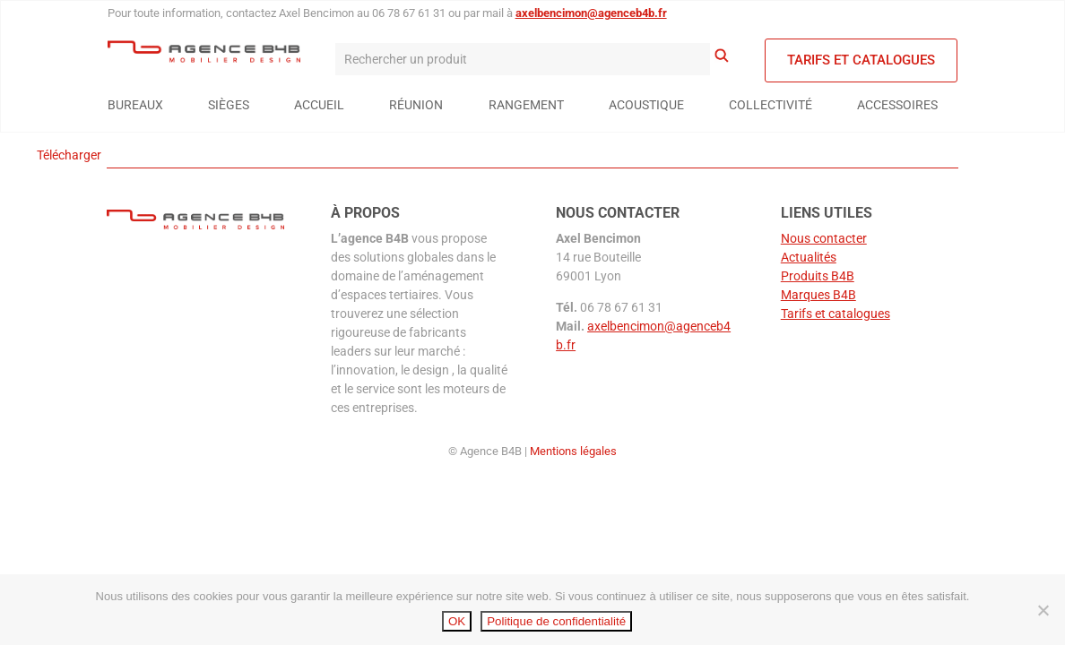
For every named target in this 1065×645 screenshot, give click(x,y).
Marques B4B (818, 295)
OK (456, 621)
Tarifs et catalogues (861, 60)
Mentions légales (573, 451)
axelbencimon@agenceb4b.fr (591, 13)
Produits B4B (817, 276)
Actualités (808, 257)
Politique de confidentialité (556, 621)
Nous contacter (824, 238)
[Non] (1043, 610)
